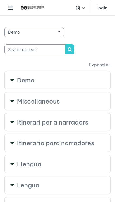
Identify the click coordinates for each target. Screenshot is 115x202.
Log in (102, 7)
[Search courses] (35, 49)
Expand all (100, 65)
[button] (80, 7)
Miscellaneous (38, 101)
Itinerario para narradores (55, 143)
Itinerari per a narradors (52, 122)
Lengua (28, 185)
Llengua (29, 164)
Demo (26, 80)
